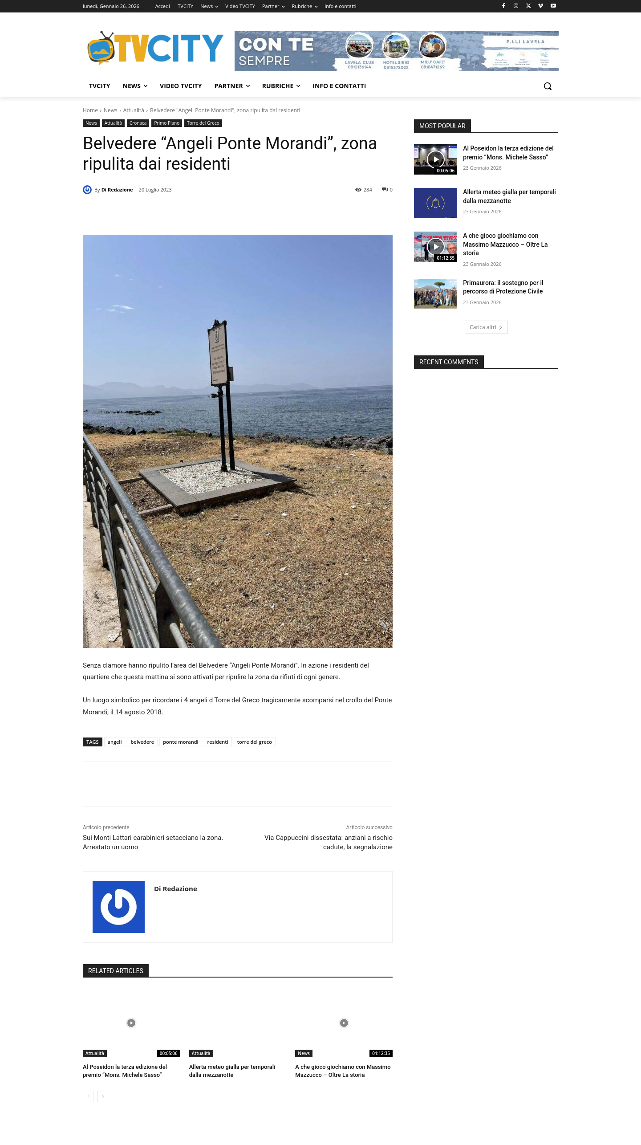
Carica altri (486, 327)
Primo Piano (166, 123)
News (111, 110)
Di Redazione (117, 189)
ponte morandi (180, 741)
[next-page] (102, 1096)
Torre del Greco (203, 123)
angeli (115, 741)
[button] (547, 86)
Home (90, 110)
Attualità (133, 110)
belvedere (142, 741)
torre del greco (254, 741)
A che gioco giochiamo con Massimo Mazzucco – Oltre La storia (505, 244)
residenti (217, 741)
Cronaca (138, 123)
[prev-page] (88, 1096)
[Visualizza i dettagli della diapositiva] (397, 51)
